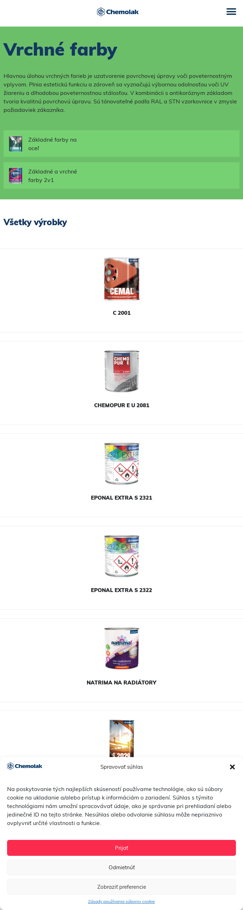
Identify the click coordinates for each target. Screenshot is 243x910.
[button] (232, 766)
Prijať (121, 847)
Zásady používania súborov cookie (121, 901)
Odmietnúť (122, 867)
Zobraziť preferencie (121, 886)
